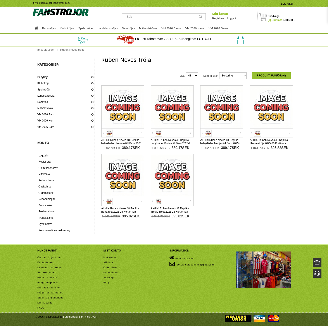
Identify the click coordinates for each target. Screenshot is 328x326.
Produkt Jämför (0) (271, 75)
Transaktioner (46, 217)
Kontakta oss (45, 262)
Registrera (218, 18)
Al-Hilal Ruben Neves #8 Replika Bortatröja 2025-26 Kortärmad (120, 210)
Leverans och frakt (49, 267)
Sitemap (109, 277)
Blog (106, 282)
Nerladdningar (46, 199)
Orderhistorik (46, 192)
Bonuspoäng (45, 205)
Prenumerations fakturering (54, 230)
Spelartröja (43, 89)
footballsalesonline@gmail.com (51, 3)
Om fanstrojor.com (49, 257)
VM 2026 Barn (45, 114)
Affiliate (108, 262)
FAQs (40, 307)
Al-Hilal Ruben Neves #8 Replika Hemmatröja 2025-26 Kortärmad (269, 142)
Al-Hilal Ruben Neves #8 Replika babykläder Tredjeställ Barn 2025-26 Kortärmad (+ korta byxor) (221, 143)
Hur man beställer (48, 287)
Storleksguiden (46, 272)
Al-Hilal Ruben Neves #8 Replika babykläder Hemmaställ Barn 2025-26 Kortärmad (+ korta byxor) (121, 143)
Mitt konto (220, 14)
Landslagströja (45, 95)
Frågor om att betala (50, 292)
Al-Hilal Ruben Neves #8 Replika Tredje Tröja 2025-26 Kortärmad (170, 210)
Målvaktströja (45, 108)
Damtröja (42, 102)
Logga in (232, 18)
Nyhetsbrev (45, 223)
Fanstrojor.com (181, 257)
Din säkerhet (45, 302)
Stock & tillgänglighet (50, 297)
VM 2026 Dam (45, 126)
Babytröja (42, 77)
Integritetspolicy (47, 282)
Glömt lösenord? (48, 168)
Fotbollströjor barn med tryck (79, 316)
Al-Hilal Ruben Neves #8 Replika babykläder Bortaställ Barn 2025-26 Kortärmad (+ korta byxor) (171, 143)
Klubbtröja (43, 83)
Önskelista (44, 186)
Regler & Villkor (47, 277)
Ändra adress (46, 180)
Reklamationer (46, 211)
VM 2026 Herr (45, 120)
